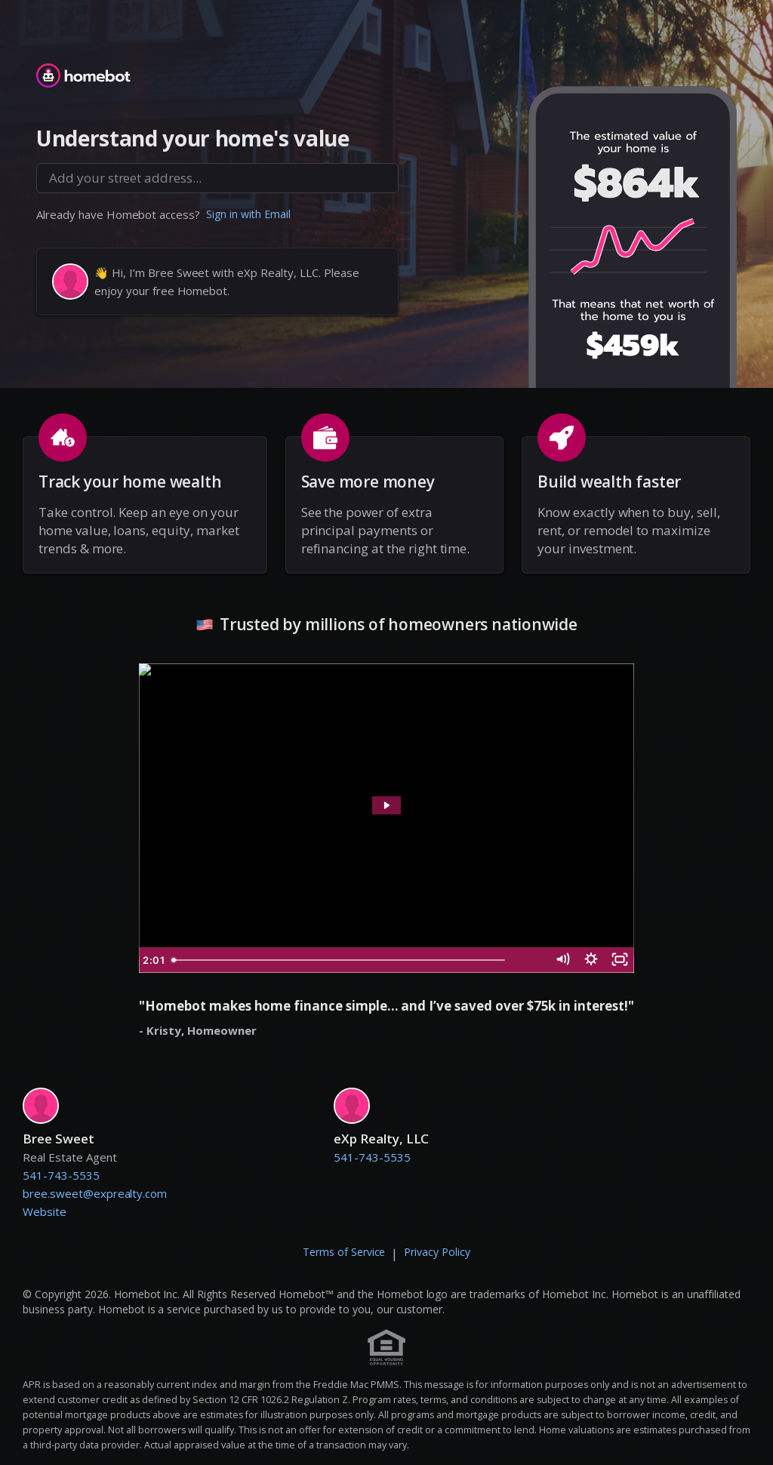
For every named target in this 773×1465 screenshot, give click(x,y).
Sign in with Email (248, 214)
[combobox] (217, 178)
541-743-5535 (61, 1175)
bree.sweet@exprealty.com (95, 1193)
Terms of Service (344, 1252)
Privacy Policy (437, 1252)
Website (44, 1211)
